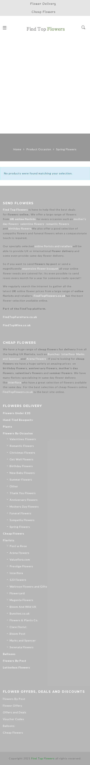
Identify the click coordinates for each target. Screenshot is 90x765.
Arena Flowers (36, 358)
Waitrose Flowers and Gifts (28, 586)
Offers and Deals (14, 712)
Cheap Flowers (13, 533)
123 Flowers (18, 579)
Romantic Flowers (22, 445)
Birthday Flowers (21, 466)
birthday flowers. (20, 228)
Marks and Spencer (23, 640)
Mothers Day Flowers (24, 506)
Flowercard (17, 593)
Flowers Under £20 (16, 413)
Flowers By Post (14, 660)
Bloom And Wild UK (23, 606)
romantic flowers (57, 223)
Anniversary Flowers (24, 499)
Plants (7, 426)
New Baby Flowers (22, 472)
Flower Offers (12, 705)
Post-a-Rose (18, 546)
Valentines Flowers (23, 439)
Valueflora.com (20, 559)
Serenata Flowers (22, 647)
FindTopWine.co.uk (17, 325)
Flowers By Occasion (18, 433)
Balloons (9, 654)
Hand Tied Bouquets (18, 419)
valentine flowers (32, 223)
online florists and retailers (53, 246)
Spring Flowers (20, 526)
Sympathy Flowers (22, 520)
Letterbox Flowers (16, 667)
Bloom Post (17, 633)
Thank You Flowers (23, 493)
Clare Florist (18, 627)
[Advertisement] (45, 86)
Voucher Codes (13, 719)
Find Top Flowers (15, 209)
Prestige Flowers (21, 566)
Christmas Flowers (22, 452)
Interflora (68, 354)
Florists (8, 540)
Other (14, 486)
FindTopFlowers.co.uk (50, 295)
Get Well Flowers (21, 459)
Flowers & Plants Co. (24, 620)
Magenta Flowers (21, 600)
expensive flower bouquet (40, 268)
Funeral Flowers (20, 513)
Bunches (54, 354)
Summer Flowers (21, 479)
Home (17, 149)
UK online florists (23, 219)
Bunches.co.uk (20, 613)
